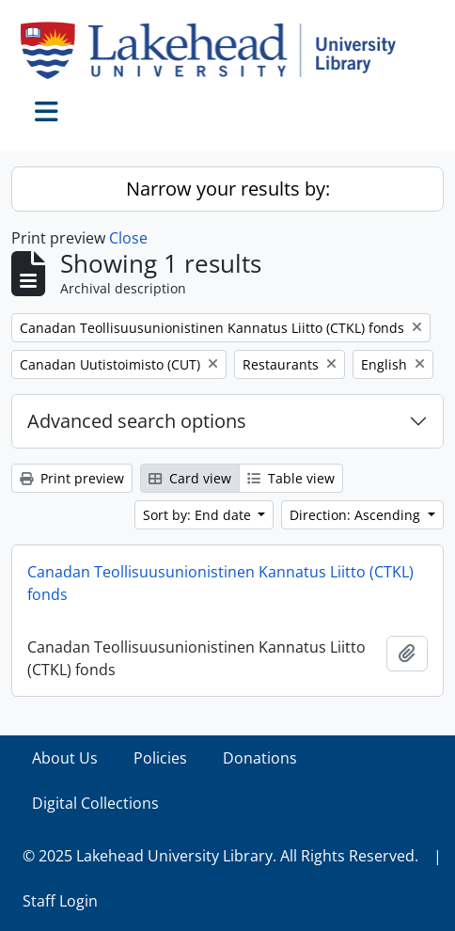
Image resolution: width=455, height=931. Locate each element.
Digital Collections (95, 803)
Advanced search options (136, 421)
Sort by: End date (199, 515)
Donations (260, 758)
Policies (160, 758)
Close (128, 238)
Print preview (72, 478)
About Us (65, 758)
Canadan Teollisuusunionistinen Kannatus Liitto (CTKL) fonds (220, 583)
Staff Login (60, 901)
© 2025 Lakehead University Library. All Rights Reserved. (220, 855)
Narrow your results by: (228, 188)
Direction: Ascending (357, 515)
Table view (291, 478)
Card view (190, 478)
